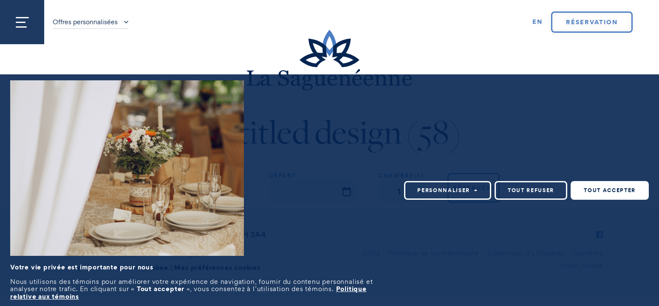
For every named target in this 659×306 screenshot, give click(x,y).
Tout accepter (610, 190)
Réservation (591, 22)
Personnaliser (447, 190)
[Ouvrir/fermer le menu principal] (22, 22)
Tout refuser (531, 190)
